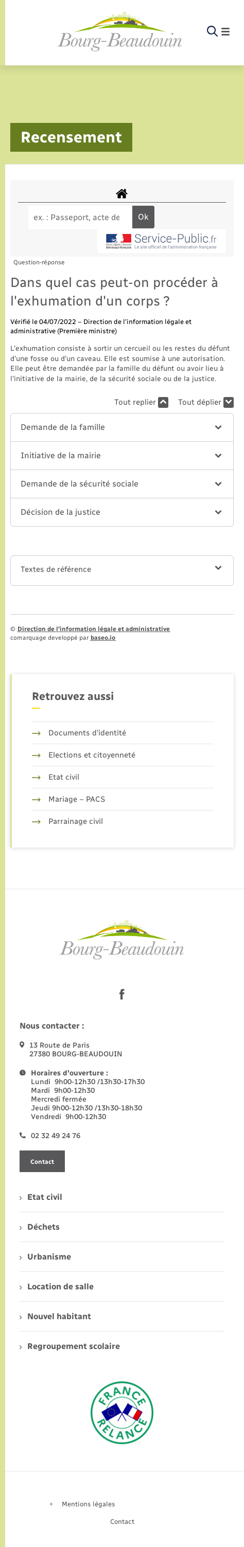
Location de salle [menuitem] (57, 1286)
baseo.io (103, 637)
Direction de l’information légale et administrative (94, 629)
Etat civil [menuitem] (41, 1197)
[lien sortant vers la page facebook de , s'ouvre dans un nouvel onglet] (122, 994)
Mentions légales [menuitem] (88, 1504)
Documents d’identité (79, 732)
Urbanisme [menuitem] (45, 1257)
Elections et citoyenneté (83, 755)
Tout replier (141, 402)
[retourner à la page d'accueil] (119, 32)
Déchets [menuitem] (40, 1227)
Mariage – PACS (68, 799)
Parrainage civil (67, 821)
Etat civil (55, 777)
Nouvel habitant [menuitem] (55, 1316)
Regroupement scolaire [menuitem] (70, 1346)
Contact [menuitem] (122, 1521)
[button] (122, 427)
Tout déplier (206, 402)
